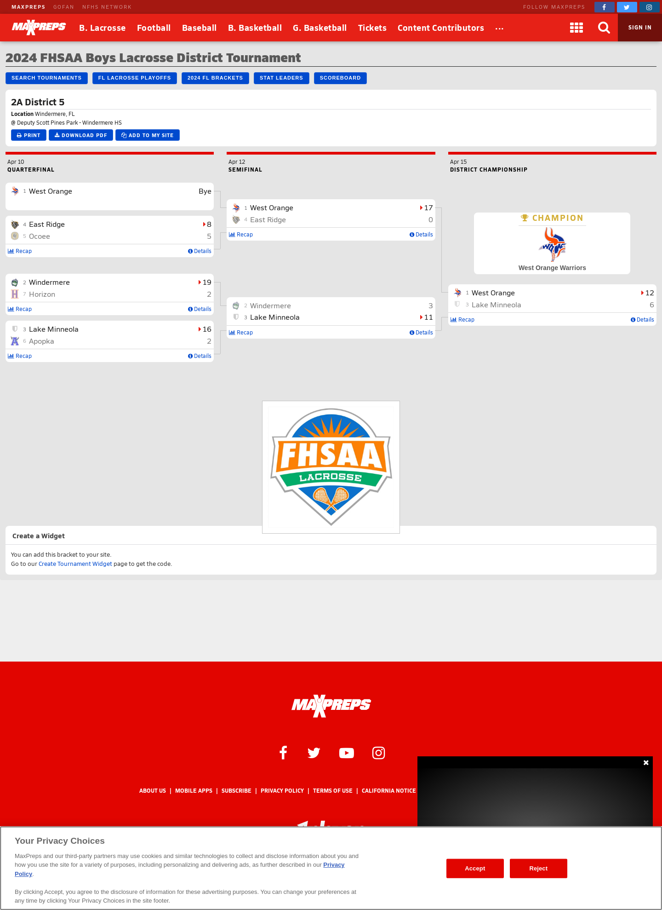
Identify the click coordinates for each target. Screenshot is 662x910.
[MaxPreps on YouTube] (346, 752)
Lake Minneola (54, 329)
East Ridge (47, 224)
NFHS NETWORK (107, 6)
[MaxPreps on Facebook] (604, 7)
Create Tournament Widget (75, 563)
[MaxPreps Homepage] (331, 706)
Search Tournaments (46, 78)
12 (649, 292)
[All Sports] (500, 27)
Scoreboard (340, 78)
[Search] (604, 27)
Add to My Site (147, 135)
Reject (538, 868)
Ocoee (39, 236)
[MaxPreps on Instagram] (649, 7)
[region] (331, 868)
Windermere (49, 282)
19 (206, 282)
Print (28, 135)
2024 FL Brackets (215, 78)
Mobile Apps (193, 791)
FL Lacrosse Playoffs (134, 78)
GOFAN (63, 6)
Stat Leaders (281, 78)
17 (428, 207)
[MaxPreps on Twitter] (627, 7)
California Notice (389, 791)
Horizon (42, 294)
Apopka (41, 341)
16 (206, 329)
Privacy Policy (282, 791)
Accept (475, 868)
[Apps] (576, 27)
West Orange (50, 191)
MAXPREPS (28, 6)
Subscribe (236, 791)
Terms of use (333, 791)
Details (199, 250)
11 (428, 317)
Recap (20, 250)
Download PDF (81, 135)
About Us (152, 791)
